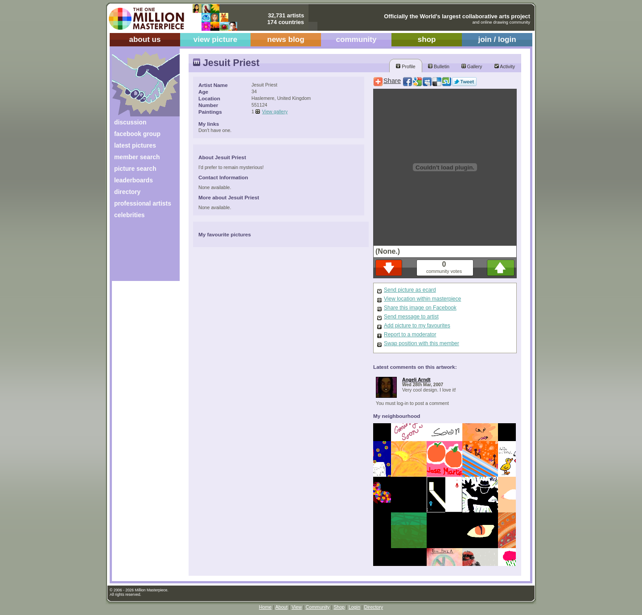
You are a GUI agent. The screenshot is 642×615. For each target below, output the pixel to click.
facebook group (137, 133)
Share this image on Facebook (420, 308)
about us (144, 39)
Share (392, 80)
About (281, 607)
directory (127, 191)
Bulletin (438, 66)
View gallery (275, 111)
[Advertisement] (140, 253)
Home (265, 607)
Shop (339, 607)
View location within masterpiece (422, 299)
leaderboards (133, 180)
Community (318, 607)
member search (137, 157)
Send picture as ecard (410, 290)
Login (354, 607)
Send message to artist (411, 317)
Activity (504, 66)
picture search (135, 168)
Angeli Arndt (416, 379)
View (297, 607)
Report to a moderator (410, 334)
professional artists (142, 203)
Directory (373, 607)
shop (427, 39)
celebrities (129, 215)
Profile (405, 66)
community (356, 39)
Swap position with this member (421, 343)
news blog (285, 39)
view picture (215, 39)
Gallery (471, 66)
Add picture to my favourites (417, 325)
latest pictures (135, 145)
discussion (130, 122)
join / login (497, 39)
